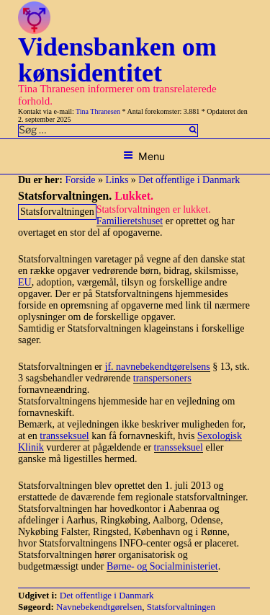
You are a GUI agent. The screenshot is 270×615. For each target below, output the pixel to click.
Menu (144, 156)
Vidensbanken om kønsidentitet (117, 59)
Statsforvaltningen (181, 606)
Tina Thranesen (98, 111)
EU (25, 282)
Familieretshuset (129, 221)
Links (116, 179)
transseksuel (64, 435)
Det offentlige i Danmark (189, 179)
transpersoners (162, 378)
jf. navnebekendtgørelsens (157, 366)
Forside (80, 179)
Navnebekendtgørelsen (99, 606)
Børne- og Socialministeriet (162, 566)
